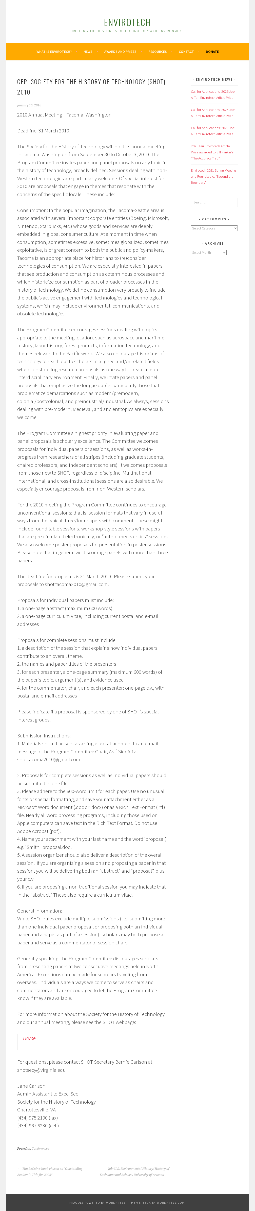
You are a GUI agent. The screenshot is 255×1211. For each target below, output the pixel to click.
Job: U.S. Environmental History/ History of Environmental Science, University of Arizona (134, 1172)
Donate (212, 51)
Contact (186, 51)
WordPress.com (171, 1202)
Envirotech (127, 22)
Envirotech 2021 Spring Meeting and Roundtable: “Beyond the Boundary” (213, 176)
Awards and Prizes (120, 51)
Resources (157, 51)
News (88, 51)
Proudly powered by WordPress (97, 1202)
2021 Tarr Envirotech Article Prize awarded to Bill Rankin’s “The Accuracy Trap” (212, 152)
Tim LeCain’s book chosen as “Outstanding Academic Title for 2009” (50, 1172)
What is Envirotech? (54, 51)
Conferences (40, 1148)
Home (29, 1038)
